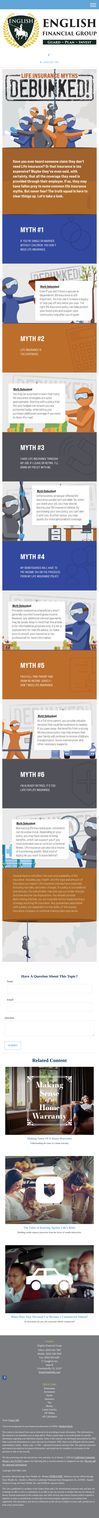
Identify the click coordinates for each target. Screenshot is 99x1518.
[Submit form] (13, 1045)
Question (9, 1018)
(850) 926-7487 (49, 62)
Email (10, 999)
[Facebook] (48, 55)
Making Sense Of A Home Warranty (49, 1138)
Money (49, 1406)
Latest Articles (49, 1409)
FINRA (53, 1476)
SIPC (60, 1476)
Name (10, 981)
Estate (49, 1395)
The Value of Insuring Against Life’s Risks (49, 1227)
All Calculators (49, 1416)
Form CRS (13, 1420)
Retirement (49, 1388)
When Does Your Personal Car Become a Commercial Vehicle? (49, 1316)
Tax (49, 1402)
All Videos (49, 1413)
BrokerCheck (65, 1426)
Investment (49, 1391)
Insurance (49, 1399)
